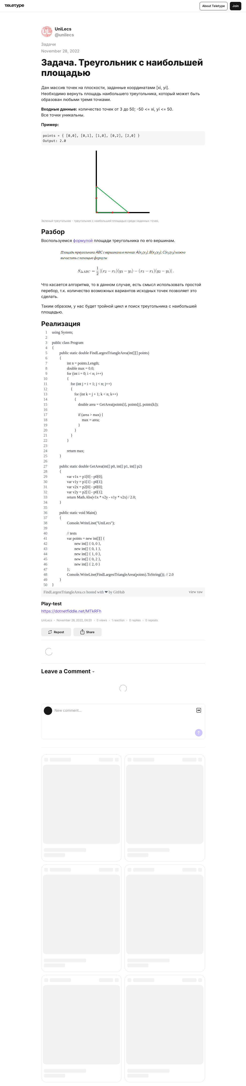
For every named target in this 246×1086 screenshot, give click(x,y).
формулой (83, 240)
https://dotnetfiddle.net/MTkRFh (71, 611)
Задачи (48, 44)
